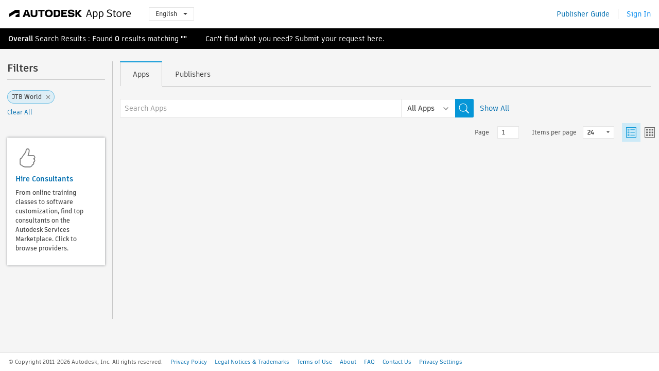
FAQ (369, 362)
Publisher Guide (583, 14)
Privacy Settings (440, 362)
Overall (20, 38)
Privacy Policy (188, 362)
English (171, 13)
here (375, 38)
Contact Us (397, 362)
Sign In (639, 14)
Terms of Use (314, 362)
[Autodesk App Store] (70, 14)
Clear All (19, 112)
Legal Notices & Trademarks (252, 362)
